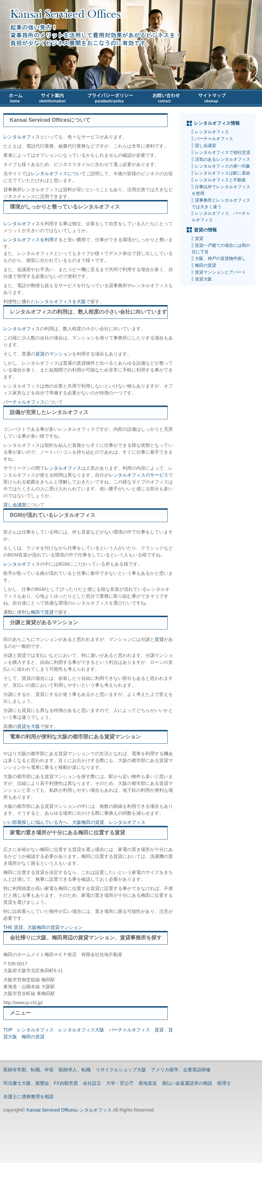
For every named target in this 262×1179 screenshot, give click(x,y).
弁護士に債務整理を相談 (28, 1096)
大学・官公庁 (120, 1083)
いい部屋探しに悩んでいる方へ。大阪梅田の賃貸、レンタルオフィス (74, 822)
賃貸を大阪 (28, 726)
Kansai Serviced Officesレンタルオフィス (68, 1110)
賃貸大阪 (203, 279)
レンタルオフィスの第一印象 (222, 166)
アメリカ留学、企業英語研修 (181, 1069)
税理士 (224, 1083)
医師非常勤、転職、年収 (28, 1069)
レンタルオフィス (21, 136)
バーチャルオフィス (24, 402)
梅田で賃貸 (42, 612)
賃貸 (159, 639)
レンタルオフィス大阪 (81, 1029)
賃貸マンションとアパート (220, 272)
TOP (7, 1029)
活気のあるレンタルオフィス (222, 159)
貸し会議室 (14, 504)
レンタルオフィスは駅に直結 (222, 173)
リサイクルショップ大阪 (121, 1069)
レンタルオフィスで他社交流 (222, 152)
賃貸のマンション (53, 353)
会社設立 (92, 1083)
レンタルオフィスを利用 (28, 239)
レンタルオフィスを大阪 (60, 301)
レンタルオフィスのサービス (138, 475)
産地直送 (148, 1083)
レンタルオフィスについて (58, 173)
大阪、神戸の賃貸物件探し (220, 258)
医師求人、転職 (75, 1069)
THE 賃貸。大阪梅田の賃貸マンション (43, 927)
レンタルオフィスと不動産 (220, 179)
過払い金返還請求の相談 (187, 1083)
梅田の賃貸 (33, 1036)
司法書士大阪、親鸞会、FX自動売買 (40, 1083)
